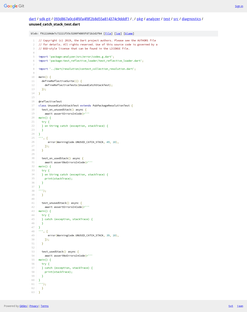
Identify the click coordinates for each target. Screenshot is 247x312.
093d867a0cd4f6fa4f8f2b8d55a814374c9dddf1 (91, 18)
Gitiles (23, 306)
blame (129, 33)
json (240, 306)
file (108, 33)
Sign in (239, 6)
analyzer (153, 18)
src (175, 18)
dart (32, 18)
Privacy (33, 306)
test (166, 18)
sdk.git (45, 18)
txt (230, 306)
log (118, 33)
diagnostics (191, 18)
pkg (140, 18)
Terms (45, 306)
